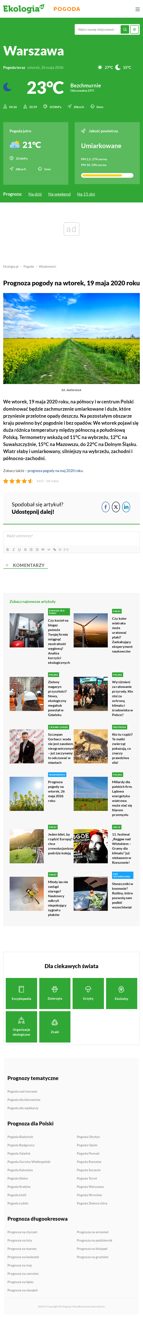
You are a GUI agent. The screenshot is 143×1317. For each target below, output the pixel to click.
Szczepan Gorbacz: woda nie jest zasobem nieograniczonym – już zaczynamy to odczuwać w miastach (61, 747)
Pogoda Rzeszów (89, 1160)
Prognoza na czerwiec (23, 1272)
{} (61, 548)
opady (53, 415)
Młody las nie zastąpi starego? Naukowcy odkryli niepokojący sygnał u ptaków (58, 896)
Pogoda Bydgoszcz (21, 1143)
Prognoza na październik (94, 1238)
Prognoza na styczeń (22, 1230)
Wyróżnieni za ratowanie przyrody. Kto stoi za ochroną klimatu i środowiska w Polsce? (122, 697)
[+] (67, 548)
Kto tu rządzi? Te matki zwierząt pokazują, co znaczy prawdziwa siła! (122, 747)
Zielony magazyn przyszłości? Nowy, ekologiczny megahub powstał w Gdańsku (57, 697)
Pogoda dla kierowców (23, 1098)
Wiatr (9, 450)
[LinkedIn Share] (126, 506)
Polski (127, 401)
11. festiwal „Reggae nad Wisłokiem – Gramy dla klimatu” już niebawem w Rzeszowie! (121, 847)
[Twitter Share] (116, 506)
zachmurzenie (59, 408)
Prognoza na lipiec (20, 1280)
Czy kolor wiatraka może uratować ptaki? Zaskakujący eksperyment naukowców (122, 633)
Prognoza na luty (19, 1238)
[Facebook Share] (106, 506)
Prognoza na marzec (22, 1247)
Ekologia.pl (11, 266)
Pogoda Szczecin (89, 1168)
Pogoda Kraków (19, 1185)
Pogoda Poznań (88, 1152)
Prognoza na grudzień (92, 1255)
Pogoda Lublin (17, 1201)
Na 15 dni (86, 193)
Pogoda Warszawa (90, 1185)
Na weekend (59, 193)
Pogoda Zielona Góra (92, 1201)
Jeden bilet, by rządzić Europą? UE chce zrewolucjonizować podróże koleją (63, 842)
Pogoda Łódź (16, 1193)
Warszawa (33, 50)
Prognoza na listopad (92, 1247)
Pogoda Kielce (17, 1176)
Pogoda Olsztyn (88, 1135)
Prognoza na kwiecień (23, 1255)
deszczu (69, 415)
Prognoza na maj (19, 1263)
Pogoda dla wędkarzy (22, 1106)
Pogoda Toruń (87, 1176)
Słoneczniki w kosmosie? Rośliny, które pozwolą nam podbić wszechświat (122, 894)
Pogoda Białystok (20, 1135)
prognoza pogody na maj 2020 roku (55, 469)
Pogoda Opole (87, 1143)
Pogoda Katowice (20, 1168)
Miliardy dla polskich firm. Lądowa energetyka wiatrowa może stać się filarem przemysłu (122, 796)
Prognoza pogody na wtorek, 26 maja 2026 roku (56, 789)
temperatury (44, 429)
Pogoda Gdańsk (18, 1152)
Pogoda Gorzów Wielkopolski (28, 1160)
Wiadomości (47, 266)
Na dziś (35, 193)
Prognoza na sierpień (22, 1288)
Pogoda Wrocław (89, 1193)
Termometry (32, 436)
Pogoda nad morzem (22, 1090)
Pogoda (68, 9)
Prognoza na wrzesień (93, 1230)
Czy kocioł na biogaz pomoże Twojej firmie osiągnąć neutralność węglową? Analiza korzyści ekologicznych (59, 640)
